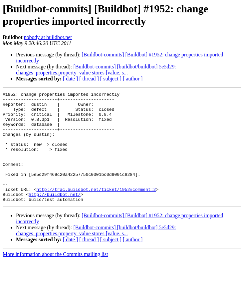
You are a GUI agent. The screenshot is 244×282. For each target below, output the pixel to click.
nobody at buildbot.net (48, 37)
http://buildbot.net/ (55, 215)
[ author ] (133, 78)
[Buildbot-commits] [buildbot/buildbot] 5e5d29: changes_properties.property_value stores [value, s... (96, 69)
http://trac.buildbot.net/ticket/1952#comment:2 (96, 209)
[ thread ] (89, 78)
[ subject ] (111, 78)
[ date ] (70, 78)
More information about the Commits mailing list (55, 276)
